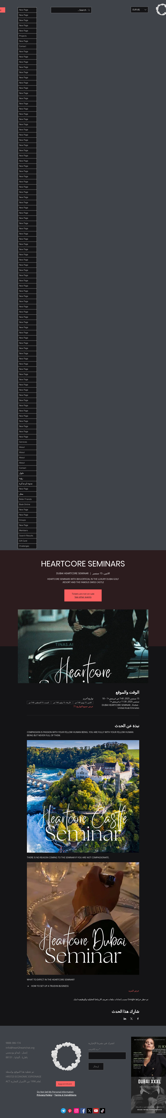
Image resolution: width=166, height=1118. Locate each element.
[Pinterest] (69, 1110)
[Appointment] (65, 1083)
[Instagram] (76, 1110)
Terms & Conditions (65, 1095)
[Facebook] (83, 1110)
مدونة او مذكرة (26, 483)
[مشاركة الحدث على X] (131, 1019)
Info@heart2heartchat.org (20, 1047)
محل (21, 494)
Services (23, 442)
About (22, 447)
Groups (22, 520)
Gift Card (23, 541)
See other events (83, 597)
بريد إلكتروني (93, 1049)
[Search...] (71, 10)
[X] (89, 1110)
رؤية (21, 478)
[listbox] (139, 10)
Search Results (26, 535)
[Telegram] (63, 1110)
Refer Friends (25, 499)
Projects (23, 36)
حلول (21, 473)
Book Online (24, 504)
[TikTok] (102, 1110)
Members (23, 530)
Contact (22, 46)
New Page (23, 10)
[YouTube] (96, 1110)
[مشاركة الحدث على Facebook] (138, 1019)
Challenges (24, 546)
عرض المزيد (133, 990)
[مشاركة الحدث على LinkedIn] (125, 1019)
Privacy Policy (44, 1095)
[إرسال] (96, 1066)
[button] (139, 10)
